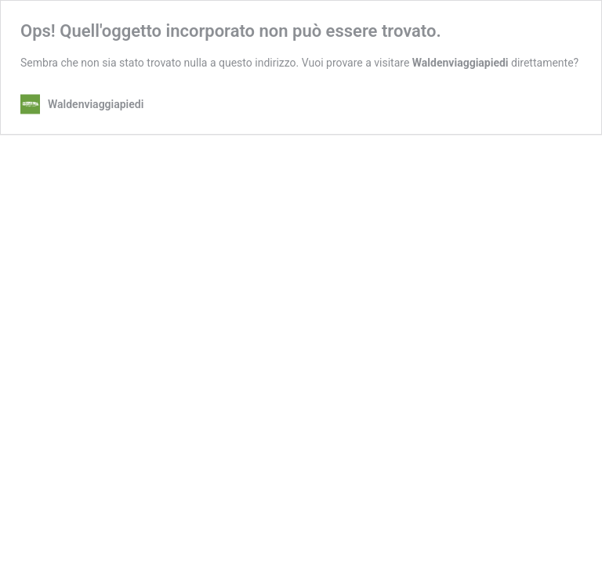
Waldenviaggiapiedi (460, 62)
